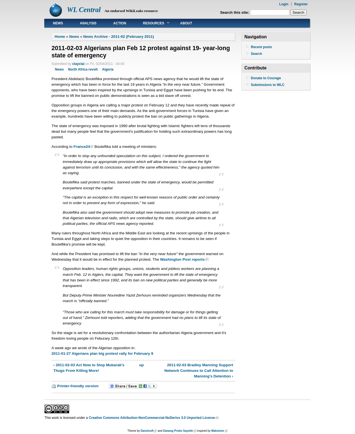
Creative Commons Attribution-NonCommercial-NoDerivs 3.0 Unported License (152, 418)
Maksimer (217, 430)
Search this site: (235, 12)
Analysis (88, 23)
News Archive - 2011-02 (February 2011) (118, 36)
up (141, 365)
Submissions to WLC (267, 85)
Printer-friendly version (78, 386)
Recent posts (261, 47)
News (58, 23)
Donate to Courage (266, 78)
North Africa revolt (83, 69)
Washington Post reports (182, 259)
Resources (152, 23)
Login (283, 4)
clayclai (78, 64)
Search (256, 54)
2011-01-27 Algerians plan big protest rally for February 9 (102, 353)
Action (119, 23)
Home (60, 36)
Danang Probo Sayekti (178, 430)
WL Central (84, 9)
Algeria (107, 69)
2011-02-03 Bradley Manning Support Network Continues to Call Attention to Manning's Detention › (198, 370)
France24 (81, 146)
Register (301, 4)
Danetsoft (147, 430)
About (186, 23)
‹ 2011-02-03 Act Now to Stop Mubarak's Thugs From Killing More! (89, 368)
